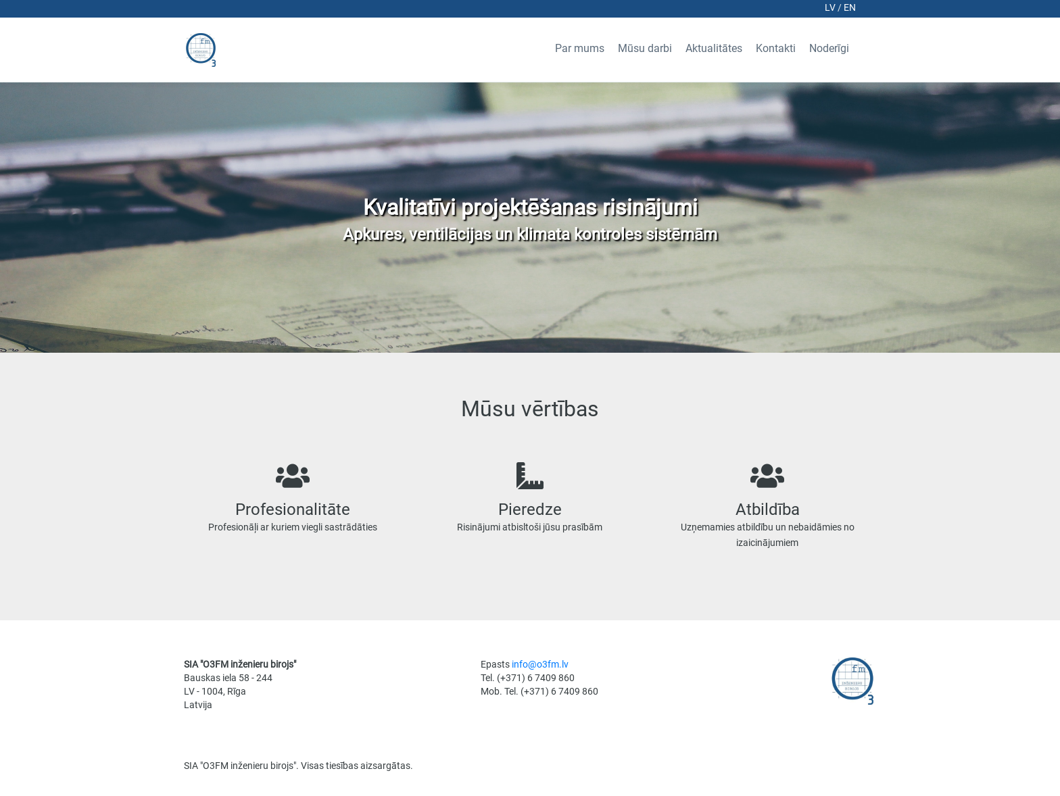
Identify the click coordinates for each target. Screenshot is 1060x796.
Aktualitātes (713, 48)
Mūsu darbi (645, 48)
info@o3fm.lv (540, 664)
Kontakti (776, 48)
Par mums (579, 48)
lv (831, 7)
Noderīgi (829, 48)
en (850, 7)
